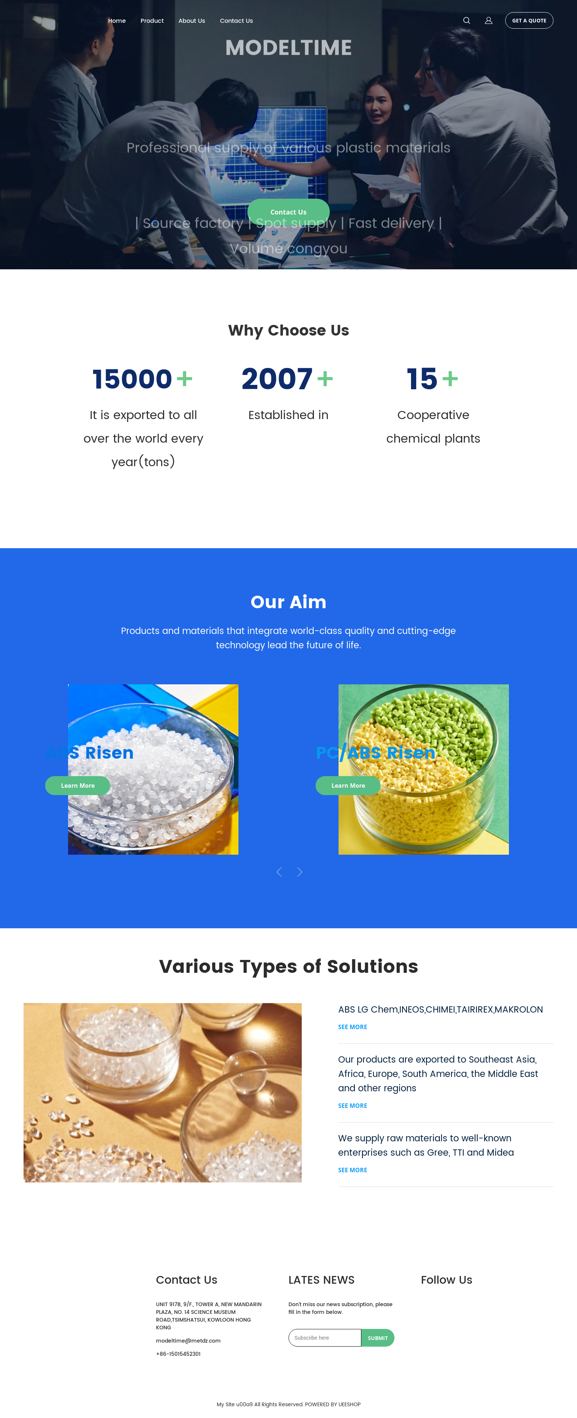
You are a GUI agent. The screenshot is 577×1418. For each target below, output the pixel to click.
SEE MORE (352, 1027)
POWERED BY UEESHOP (333, 1404)
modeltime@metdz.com (188, 1341)
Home (117, 21)
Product (152, 21)
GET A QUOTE (529, 20)
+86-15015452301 (178, 1354)
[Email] (324, 1338)
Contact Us (236, 21)
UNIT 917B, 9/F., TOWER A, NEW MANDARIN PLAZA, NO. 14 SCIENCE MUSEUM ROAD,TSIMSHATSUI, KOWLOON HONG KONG (209, 1316)
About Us (191, 21)
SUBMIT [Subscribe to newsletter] (378, 1337)
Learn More (78, 787)
